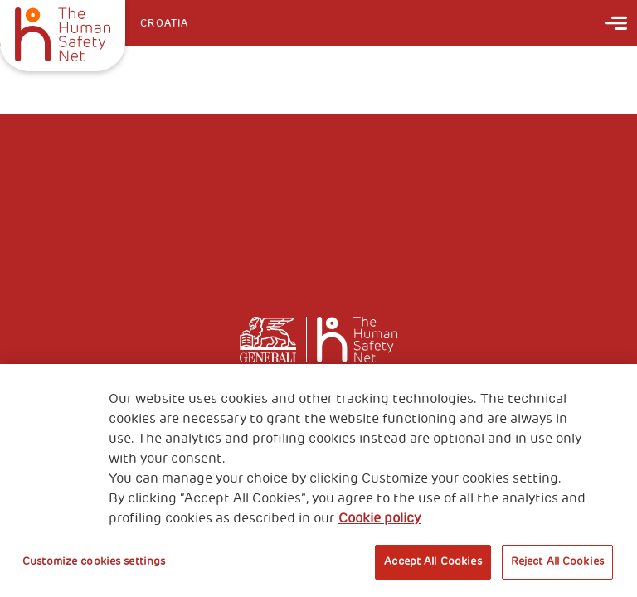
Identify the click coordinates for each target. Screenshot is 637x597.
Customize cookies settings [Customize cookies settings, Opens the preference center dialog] (93, 561)
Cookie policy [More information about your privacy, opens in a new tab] (379, 518)
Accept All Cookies (432, 561)
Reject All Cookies (557, 561)
